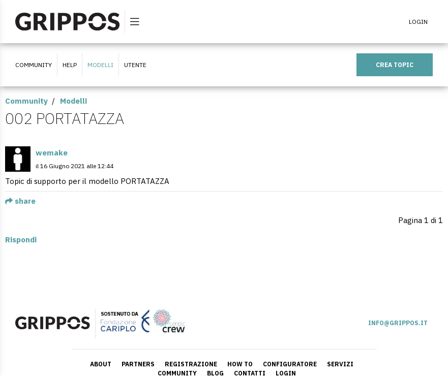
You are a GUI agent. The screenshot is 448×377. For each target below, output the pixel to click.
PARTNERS (138, 364)
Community (26, 101)
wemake (52, 153)
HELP (70, 65)
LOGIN (418, 21)
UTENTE (135, 65)
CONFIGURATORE (290, 364)
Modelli (100, 65)
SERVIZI (340, 364)
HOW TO (240, 364)
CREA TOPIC (394, 65)
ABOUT (100, 364)
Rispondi (21, 239)
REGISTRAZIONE (191, 364)
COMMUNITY (33, 65)
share (20, 201)
